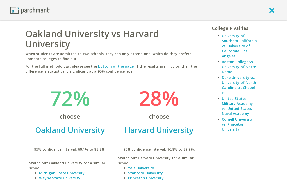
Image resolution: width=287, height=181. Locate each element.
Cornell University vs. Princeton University (237, 124)
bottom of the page (116, 66)
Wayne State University (59, 178)
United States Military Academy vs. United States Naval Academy (237, 106)
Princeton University (146, 178)
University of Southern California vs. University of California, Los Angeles (239, 45)
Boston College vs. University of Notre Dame (239, 66)
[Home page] (30, 10)
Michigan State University (62, 173)
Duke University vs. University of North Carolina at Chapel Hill (239, 85)
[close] (272, 10)
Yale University (141, 168)
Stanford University (145, 173)
